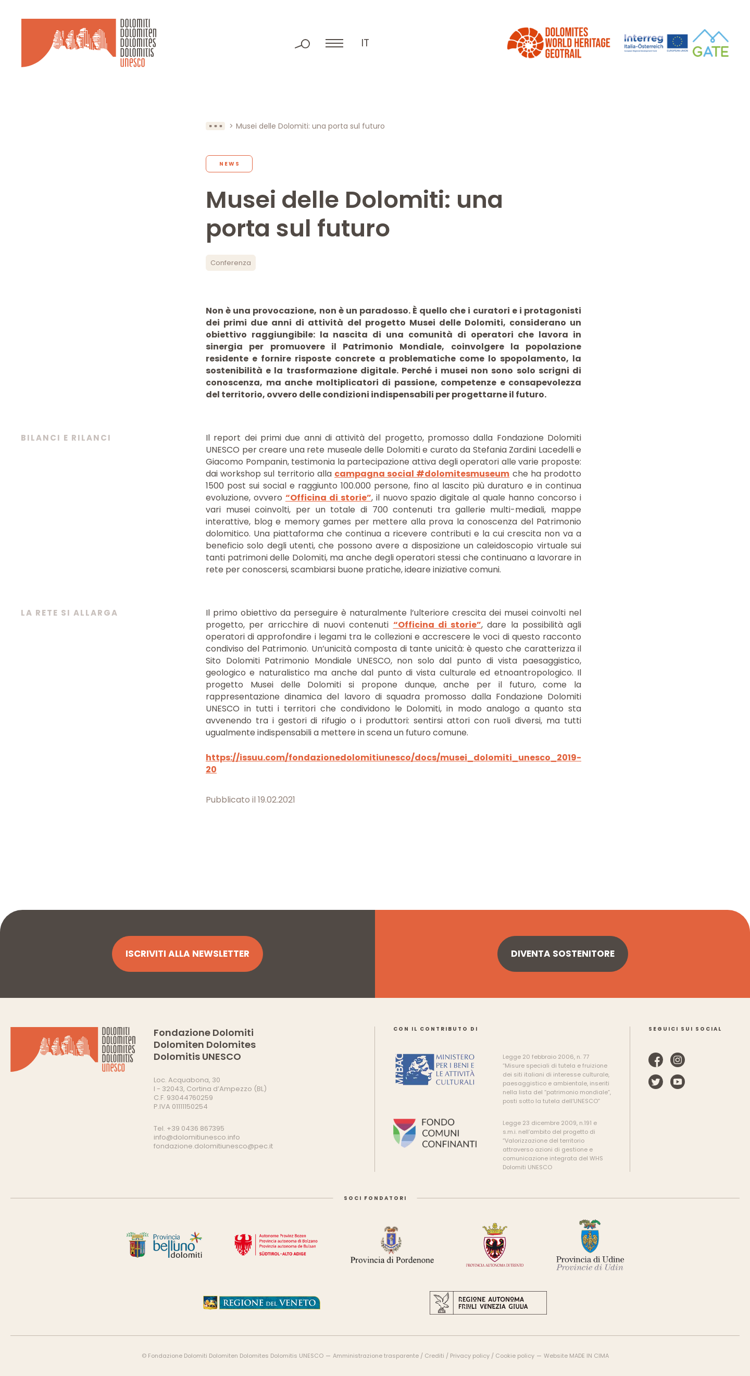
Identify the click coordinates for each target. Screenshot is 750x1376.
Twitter (655, 1081)
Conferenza (230, 263)
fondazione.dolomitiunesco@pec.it (213, 1146)
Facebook (655, 1060)
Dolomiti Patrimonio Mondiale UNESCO (88, 43)
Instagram (677, 1060)
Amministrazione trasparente (376, 1356)
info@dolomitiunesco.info (197, 1137)
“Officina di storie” (328, 498)
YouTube (677, 1081)
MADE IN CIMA (589, 1356)
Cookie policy (514, 1356)
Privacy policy (470, 1356)
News (229, 164)
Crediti (434, 1356)
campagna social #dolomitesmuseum (421, 474)
